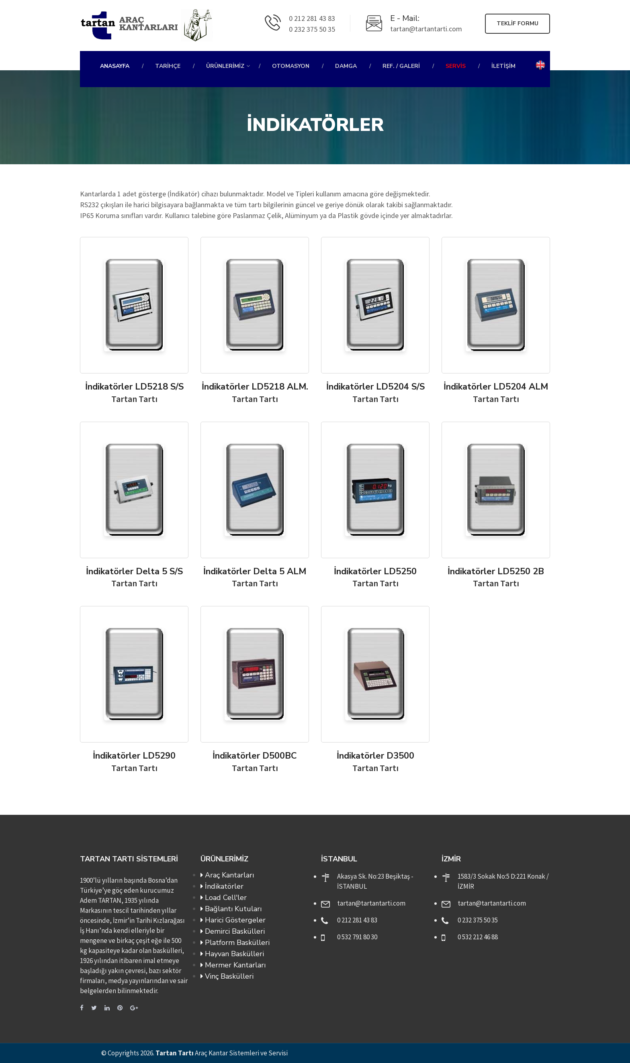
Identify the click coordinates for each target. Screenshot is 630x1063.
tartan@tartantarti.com (371, 903)
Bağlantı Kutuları (231, 909)
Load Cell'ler (223, 897)
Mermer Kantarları (233, 965)
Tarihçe (167, 66)
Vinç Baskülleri (227, 976)
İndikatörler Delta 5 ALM (254, 571)
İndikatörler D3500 (375, 756)
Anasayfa (114, 66)
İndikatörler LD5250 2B (496, 571)
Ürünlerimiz (225, 66)
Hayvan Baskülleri (232, 954)
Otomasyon (290, 66)
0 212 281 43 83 (357, 920)
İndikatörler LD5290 (134, 756)
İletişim (503, 66)
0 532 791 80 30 (357, 936)
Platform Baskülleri (235, 942)
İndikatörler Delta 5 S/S (134, 571)
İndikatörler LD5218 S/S (134, 387)
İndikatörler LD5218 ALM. (255, 387)
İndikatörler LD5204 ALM (496, 387)
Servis (456, 66)
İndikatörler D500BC (255, 756)
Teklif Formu (517, 23)
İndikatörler (221, 886)
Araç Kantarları (227, 875)
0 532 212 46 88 (478, 936)
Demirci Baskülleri (232, 931)
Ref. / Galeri (401, 66)
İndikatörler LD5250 (375, 571)
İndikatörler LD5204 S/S (375, 387)
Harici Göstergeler (233, 920)
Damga (346, 66)
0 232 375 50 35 (478, 920)
